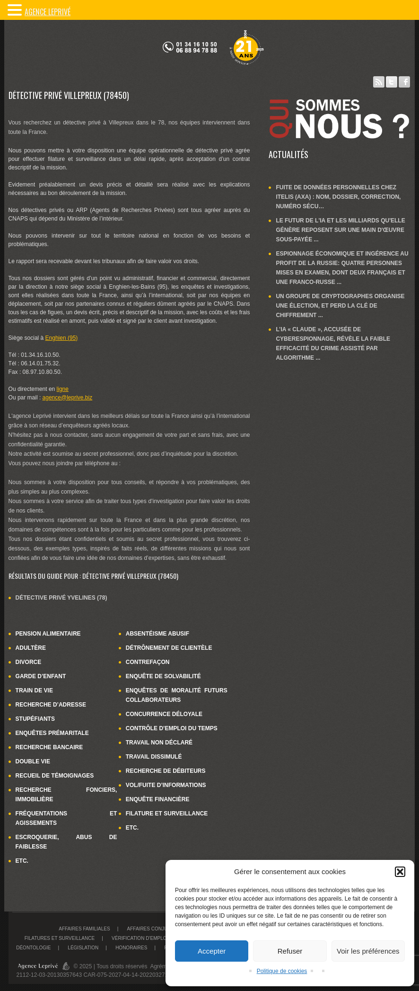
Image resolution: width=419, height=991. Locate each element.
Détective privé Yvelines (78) (61, 597)
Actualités (288, 154)
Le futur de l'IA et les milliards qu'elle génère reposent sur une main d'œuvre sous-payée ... (340, 230)
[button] (400, 871)
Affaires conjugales (155, 928)
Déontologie (33, 947)
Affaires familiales (84, 928)
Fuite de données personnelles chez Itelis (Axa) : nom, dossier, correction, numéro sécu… (338, 197)
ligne (63, 389)
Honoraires (131, 947)
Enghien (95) (61, 338)
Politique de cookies (282, 971)
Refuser (290, 951)
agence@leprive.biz (68, 397)
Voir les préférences (368, 951)
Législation (83, 947)
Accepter (212, 951)
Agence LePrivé (47, 12)
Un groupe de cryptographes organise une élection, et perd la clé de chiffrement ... (340, 306)
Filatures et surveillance (60, 938)
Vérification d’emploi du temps (153, 938)
